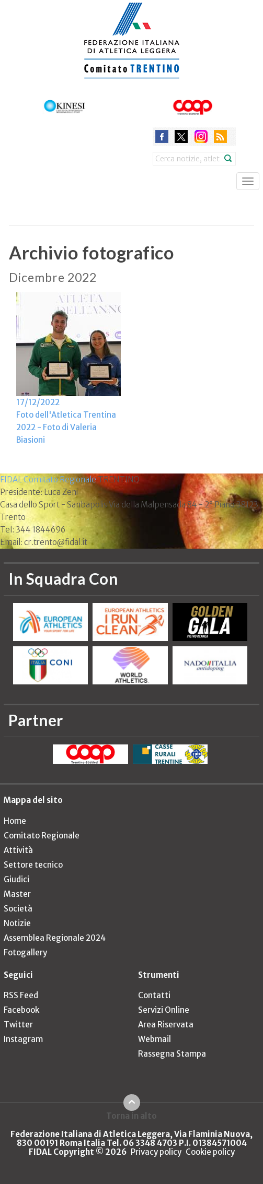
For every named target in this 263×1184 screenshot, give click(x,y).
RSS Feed (21, 995)
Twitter (18, 1024)
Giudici (16, 879)
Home (15, 821)
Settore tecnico (33, 865)
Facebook (21, 1010)
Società (18, 909)
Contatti (154, 995)
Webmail (154, 1039)
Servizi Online (163, 1010)
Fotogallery (25, 952)
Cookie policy (210, 1152)
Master (17, 894)
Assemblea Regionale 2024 (55, 938)
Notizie (17, 923)
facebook (161, 136)
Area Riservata (165, 1024)
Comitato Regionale (41, 835)
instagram (201, 136)
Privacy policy (156, 1152)
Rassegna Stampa (172, 1054)
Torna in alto (131, 1115)
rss (220, 136)
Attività (18, 850)
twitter (181, 136)
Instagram (23, 1039)
